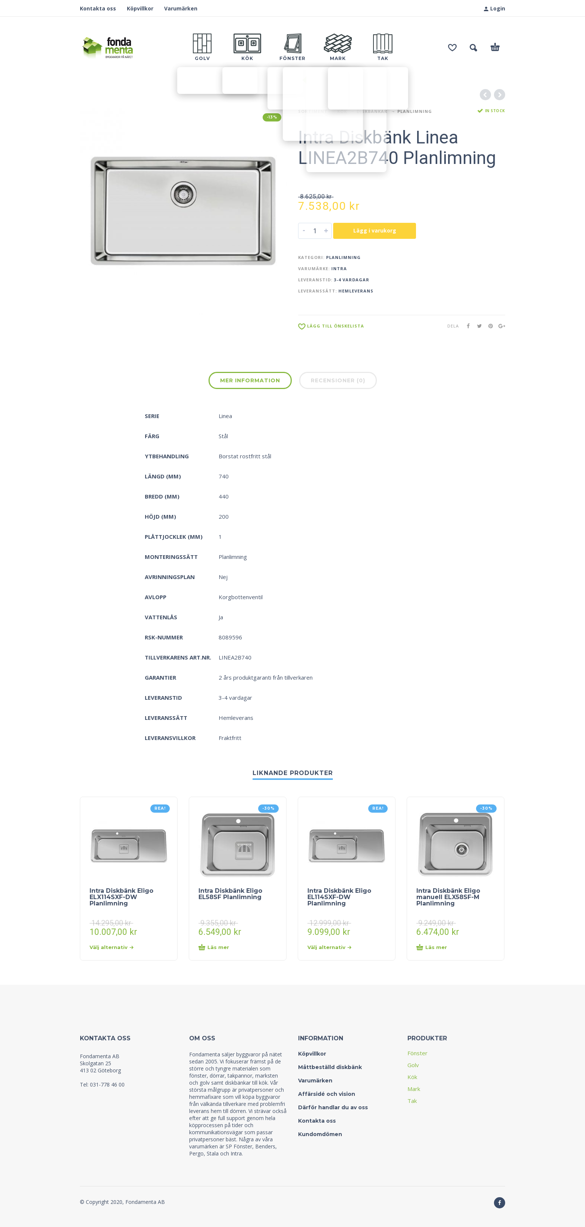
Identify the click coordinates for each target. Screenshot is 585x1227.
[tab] (250, 382)
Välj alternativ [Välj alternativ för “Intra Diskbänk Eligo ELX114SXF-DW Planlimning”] (112, 947)
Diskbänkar (372, 111)
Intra (339, 268)
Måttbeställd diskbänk (330, 1067)
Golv (413, 1065)
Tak (412, 1100)
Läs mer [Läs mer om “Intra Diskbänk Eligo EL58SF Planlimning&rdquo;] (213, 947)
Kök (342, 111)
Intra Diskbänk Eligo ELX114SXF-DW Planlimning (121, 897)
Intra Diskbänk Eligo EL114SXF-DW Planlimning (339, 897)
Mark (413, 1088)
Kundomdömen (320, 1134)
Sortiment (313, 111)
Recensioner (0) (338, 380)
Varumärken (180, 8)
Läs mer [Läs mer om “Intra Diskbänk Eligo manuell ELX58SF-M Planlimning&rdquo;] (431, 947)
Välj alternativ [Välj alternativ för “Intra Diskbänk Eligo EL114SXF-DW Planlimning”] (329, 947)
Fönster (417, 1053)
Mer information (250, 380)
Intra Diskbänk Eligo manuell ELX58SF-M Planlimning (448, 897)
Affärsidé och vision (326, 1094)
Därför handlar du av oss (333, 1107)
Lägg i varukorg (374, 230)
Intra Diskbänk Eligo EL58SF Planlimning (230, 894)
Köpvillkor (140, 8)
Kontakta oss (98, 8)
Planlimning (414, 111)
